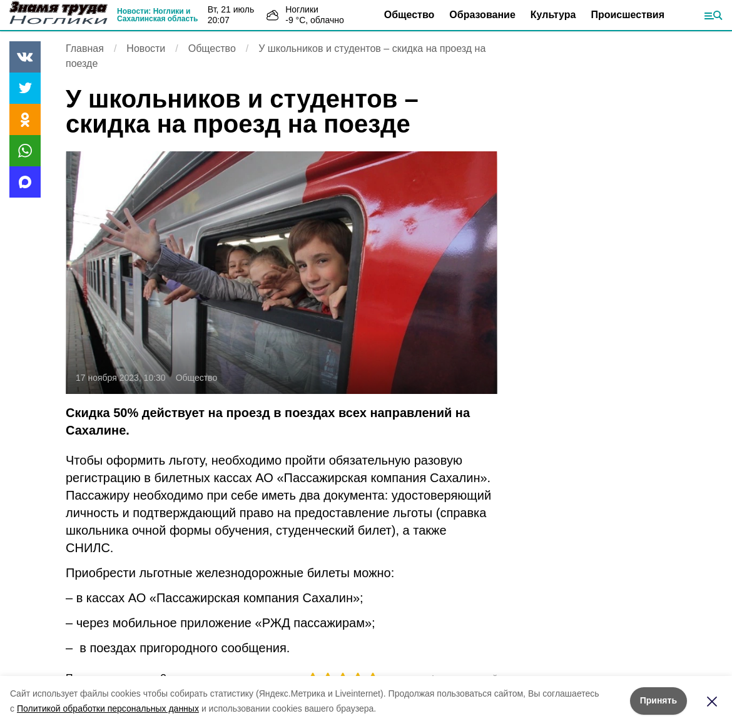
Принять (658, 700)
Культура (553, 14)
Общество (409, 14)
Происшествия (627, 14)
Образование (482, 14)
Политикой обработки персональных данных (108, 708)
